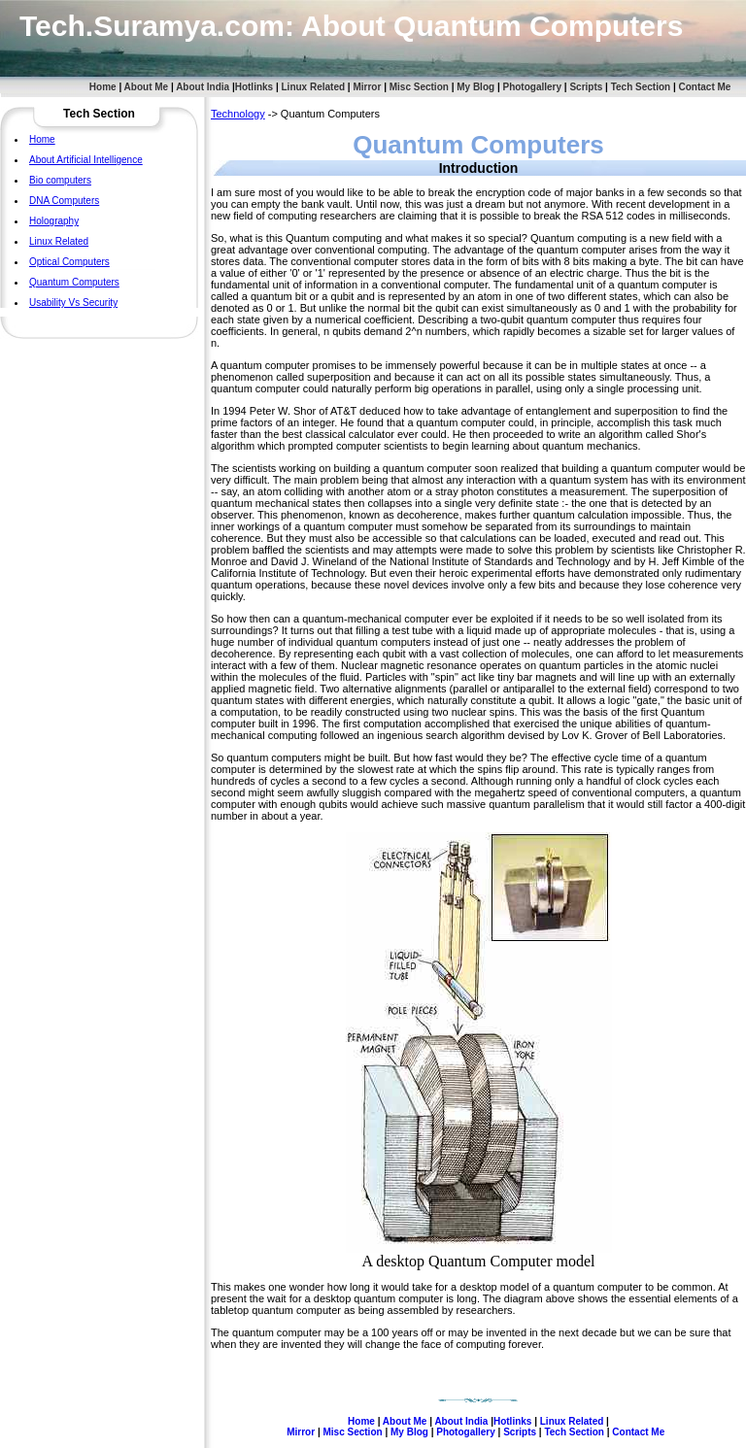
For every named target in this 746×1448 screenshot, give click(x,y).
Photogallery (531, 87)
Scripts (585, 87)
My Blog (475, 87)
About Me (146, 87)
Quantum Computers (74, 282)
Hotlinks (254, 87)
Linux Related (314, 87)
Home (103, 87)
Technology (238, 113)
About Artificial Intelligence (86, 159)
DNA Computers (64, 200)
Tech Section (641, 87)
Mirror (367, 87)
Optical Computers (69, 261)
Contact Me (705, 87)
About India (202, 87)
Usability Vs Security (73, 302)
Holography (54, 221)
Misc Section (419, 87)
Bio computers (60, 180)
